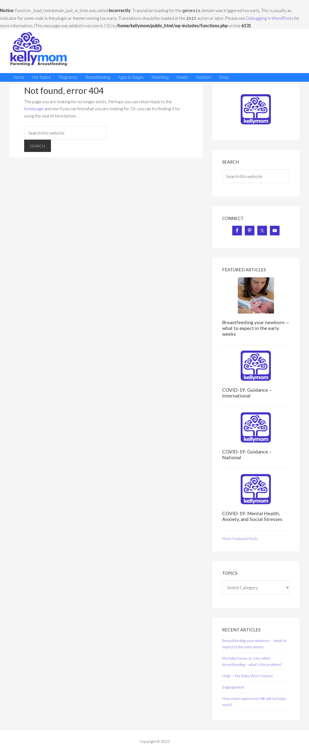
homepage (34, 107)
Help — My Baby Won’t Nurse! (247, 674)
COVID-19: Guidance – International (247, 391)
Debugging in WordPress (269, 17)
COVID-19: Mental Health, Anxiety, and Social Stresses (252, 515)
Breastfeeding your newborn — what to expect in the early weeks (255, 327)
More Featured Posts (240, 537)
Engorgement (233, 686)
